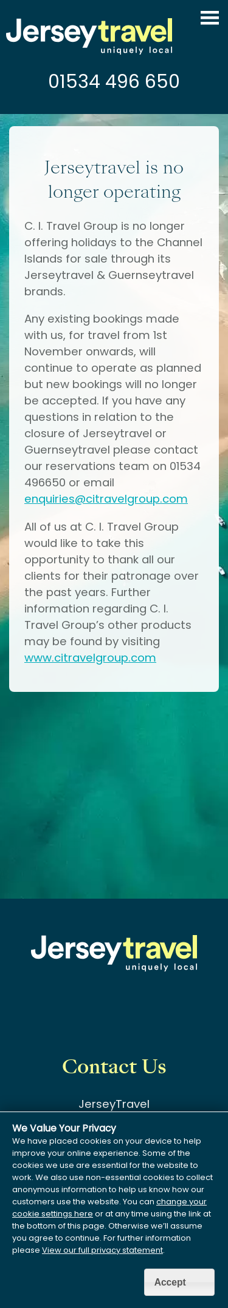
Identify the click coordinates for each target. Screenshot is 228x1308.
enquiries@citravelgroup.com (106, 498)
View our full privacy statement (102, 1250)
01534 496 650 (114, 82)
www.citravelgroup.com (90, 657)
